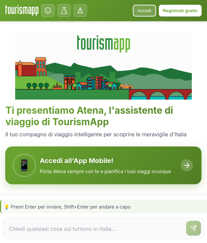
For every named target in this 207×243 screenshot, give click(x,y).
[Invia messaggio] (193, 228)
